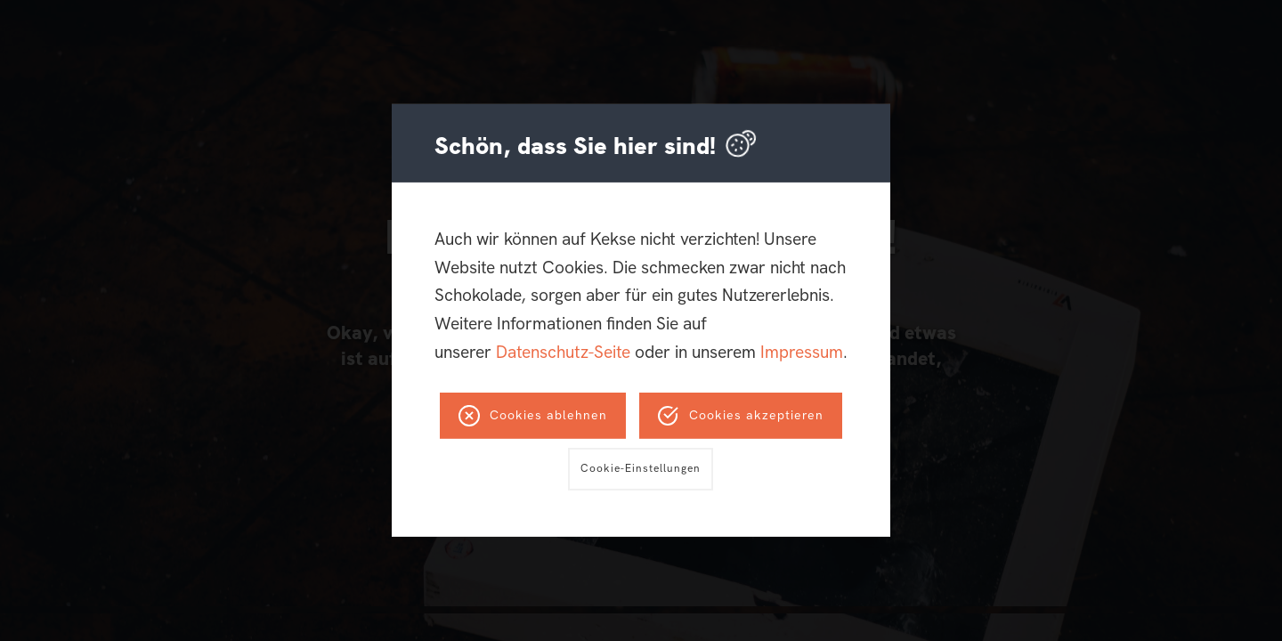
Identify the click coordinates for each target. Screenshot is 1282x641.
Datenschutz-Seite (563, 352)
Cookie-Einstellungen (640, 468)
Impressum (801, 352)
